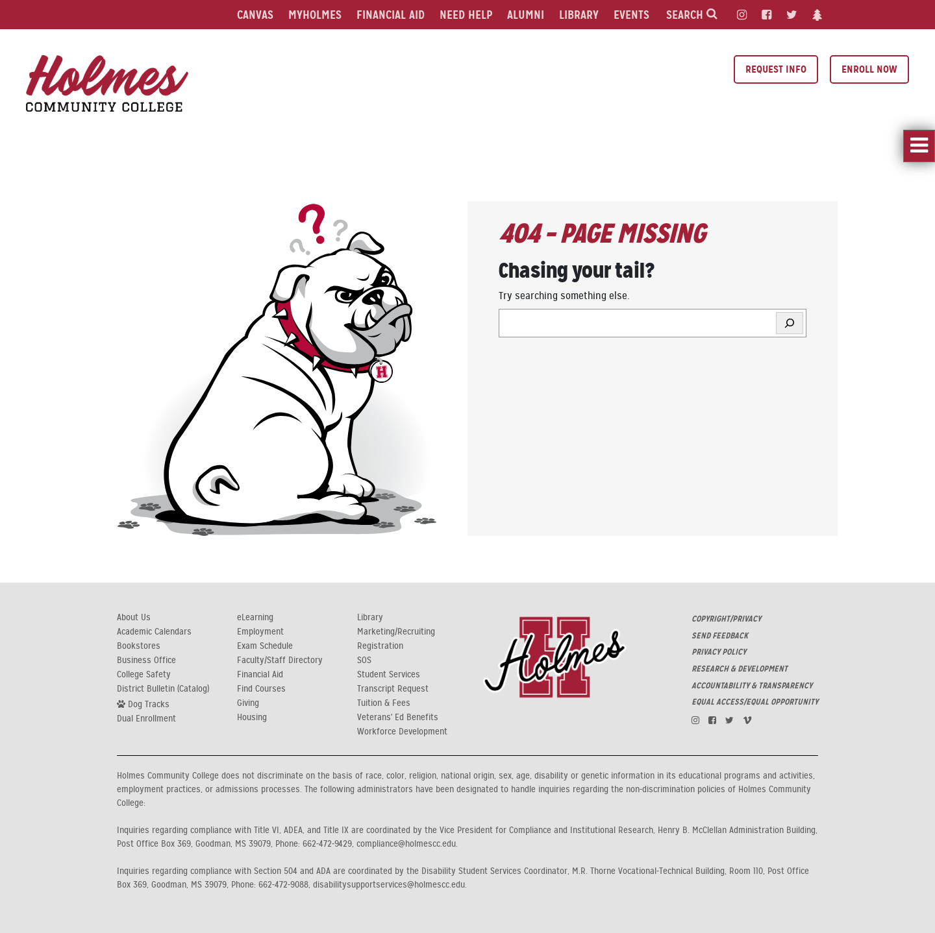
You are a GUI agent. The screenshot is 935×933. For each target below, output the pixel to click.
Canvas (255, 14)
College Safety (144, 675)
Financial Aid (390, 14)
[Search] (789, 323)
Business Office (146, 660)
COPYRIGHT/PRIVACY (726, 619)
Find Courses (261, 689)
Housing (252, 717)
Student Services (388, 675)
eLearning (255, 618)
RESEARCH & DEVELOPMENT (740, 669)
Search (691, 14)
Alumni (525, 14)
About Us (134, 618)
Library (579, 14)
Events (631, 14)
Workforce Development (402, 732)
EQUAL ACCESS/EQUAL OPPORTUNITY (755, 702)
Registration (380, 646)
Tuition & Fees (383, 703)
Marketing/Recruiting (396, 632)
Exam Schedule (265, 646)
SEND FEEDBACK (720, 636)
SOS (364, 660)
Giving (248, 703)
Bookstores (138, 646)
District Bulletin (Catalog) (163, 689)
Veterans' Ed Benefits (397, 717)
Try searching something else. (564, 295)
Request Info (775, 69)
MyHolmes (315, 14)
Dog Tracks (143, 704)
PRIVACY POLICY (719, 652)
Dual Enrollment (146, 719)
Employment (260, 632)
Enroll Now (869, 69)
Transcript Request (393, 689)
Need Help (466, 14)
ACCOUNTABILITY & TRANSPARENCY (752, 686)
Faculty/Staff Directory (280, 660)
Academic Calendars (154, 632)
